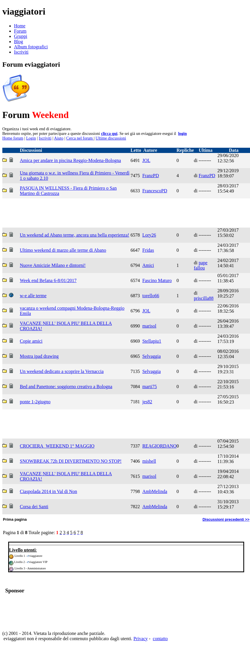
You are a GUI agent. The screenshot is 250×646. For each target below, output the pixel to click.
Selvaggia (151, 356)
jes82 (147, 401)
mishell (149, 461)
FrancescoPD (154, 190)
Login (31, 138)
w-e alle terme (33, 295)
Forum (20, 31)
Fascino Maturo (157, 280)
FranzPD (150, 175)
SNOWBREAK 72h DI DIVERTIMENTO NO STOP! (71, 461)
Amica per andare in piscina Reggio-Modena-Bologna (70, 160)
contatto (160, 638)
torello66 (150, 295)
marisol (149, 325)
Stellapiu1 (151, 341)
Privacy (140, 638)
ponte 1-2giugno (35, 401)
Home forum (12, 138)
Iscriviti (21, 52)
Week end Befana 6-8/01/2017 (48, 280)
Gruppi (20, 36)
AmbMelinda (154, 491)
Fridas (148, 250)
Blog (18, 41)
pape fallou (200, 265)
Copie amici (31, 341)
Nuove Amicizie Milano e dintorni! (53, 265)
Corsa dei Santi (34, 506)
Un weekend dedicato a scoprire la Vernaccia (62, 371)
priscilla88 (204, 298)
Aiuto (59, 138)
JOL (146, 160)
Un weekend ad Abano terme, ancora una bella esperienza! (74, 235)
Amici (148, 265)
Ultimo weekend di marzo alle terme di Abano (63, 250)
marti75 (149, 386)
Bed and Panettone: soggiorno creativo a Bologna (66, 386)
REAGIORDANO (159, 445)
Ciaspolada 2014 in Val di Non (48, 491)
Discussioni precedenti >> (226, 519)
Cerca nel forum (80, 138)
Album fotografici (31, 46)
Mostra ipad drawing (39, 356)
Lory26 (149, 235)
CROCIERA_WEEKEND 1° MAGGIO (57, 445)
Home (19, 25)
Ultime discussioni (111, 138)
